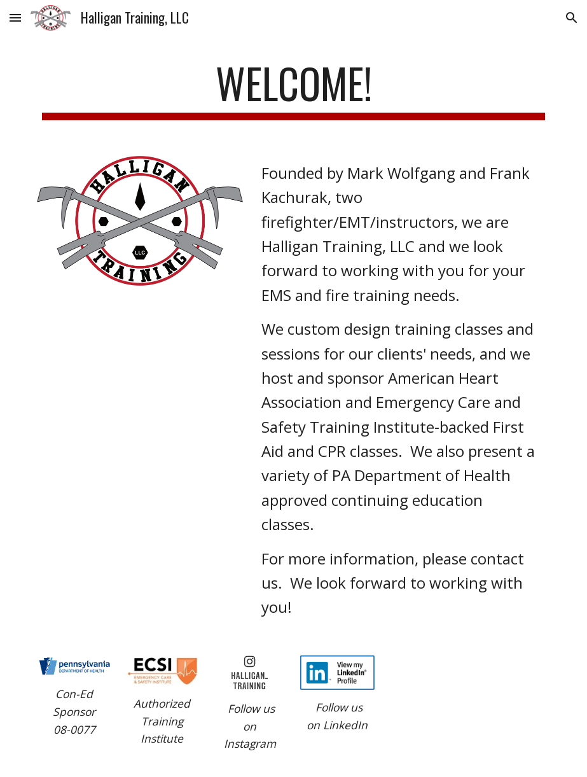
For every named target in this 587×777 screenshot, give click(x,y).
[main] (293, 89)
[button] (15, 17)
